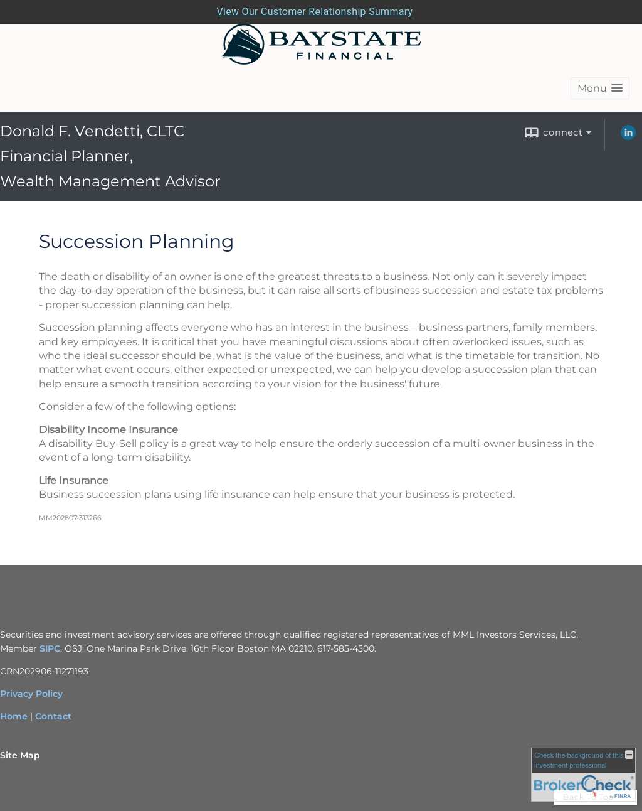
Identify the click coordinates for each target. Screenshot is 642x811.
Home (14, 716)
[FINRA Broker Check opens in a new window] (583, 775)
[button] (600, 88)
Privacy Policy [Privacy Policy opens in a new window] (31, 693)
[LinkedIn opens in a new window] (628, 136)
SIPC (49, 648)
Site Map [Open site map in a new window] (20, 755)
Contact (53, 716)
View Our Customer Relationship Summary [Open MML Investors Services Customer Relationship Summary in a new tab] (315, 12)
